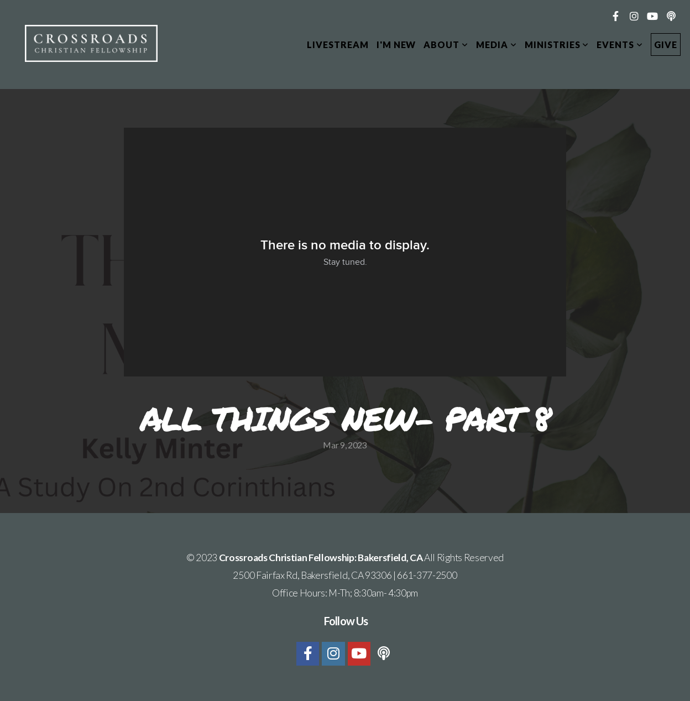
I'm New (396, 44)
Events (620, 44)
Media (496, 44)
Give (665, 44)
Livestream (338, 44)
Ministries (557, 44)
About (446, 44)
